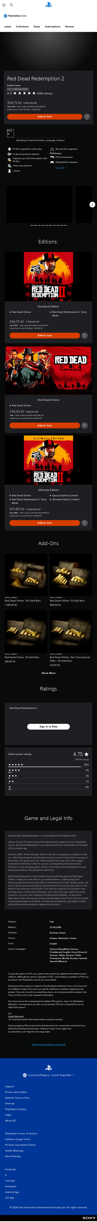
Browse (69, 26)
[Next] (92, 204)
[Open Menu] (4, 5)
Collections (22, 26)
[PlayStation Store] (16, 15)
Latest (7, 26)
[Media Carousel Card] (39, 204)
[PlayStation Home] (48, 5)
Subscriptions (52, 26)
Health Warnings (16, 1016)
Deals (37, 26)
